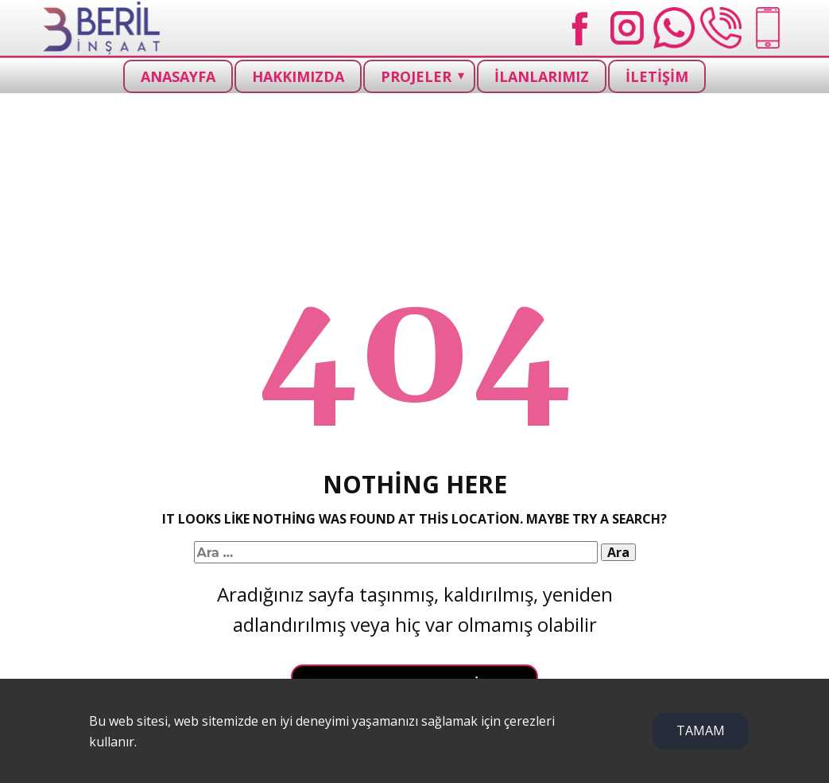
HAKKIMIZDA (298, 76)
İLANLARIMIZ (541, 76)
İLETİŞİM (657, 76)
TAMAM (700, 730)
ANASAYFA (178, 76)
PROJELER (416, 76)
